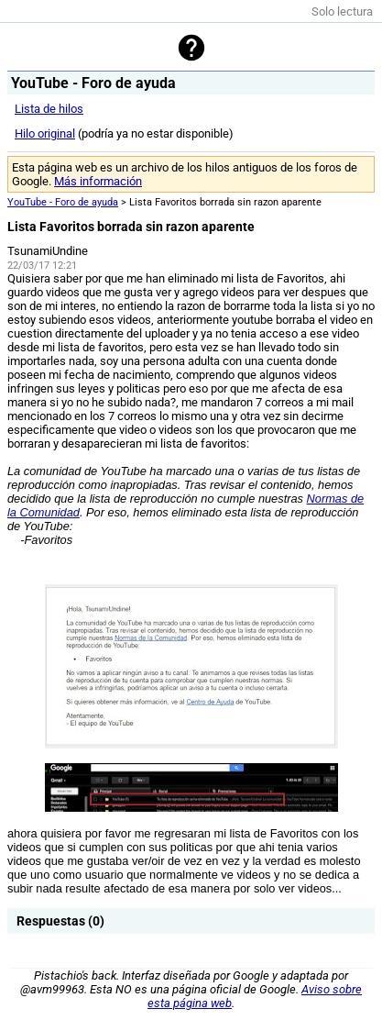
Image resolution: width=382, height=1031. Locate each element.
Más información (98, 181)
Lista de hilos (49, 109)
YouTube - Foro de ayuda (62, 202)
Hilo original (45, 133)
